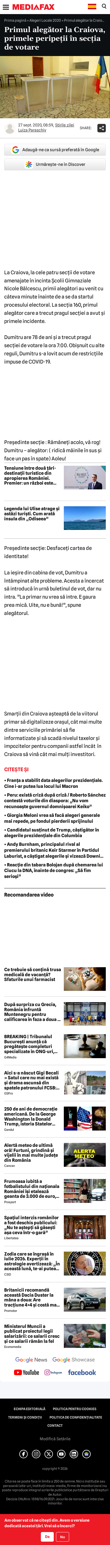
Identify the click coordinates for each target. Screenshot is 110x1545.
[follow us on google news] (31, 1360)
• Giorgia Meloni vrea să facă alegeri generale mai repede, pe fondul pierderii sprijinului (52, 818)
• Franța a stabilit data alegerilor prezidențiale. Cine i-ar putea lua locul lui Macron (53, 783)
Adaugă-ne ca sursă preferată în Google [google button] (55, 150)
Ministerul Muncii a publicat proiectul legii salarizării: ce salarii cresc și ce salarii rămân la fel (32, 1334)
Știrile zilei (64, 125)
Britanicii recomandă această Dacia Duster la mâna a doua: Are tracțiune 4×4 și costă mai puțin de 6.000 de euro (31, 1297)
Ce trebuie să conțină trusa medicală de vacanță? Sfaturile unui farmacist (32, 974)
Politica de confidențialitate (76, 1417)
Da (47, 1536)
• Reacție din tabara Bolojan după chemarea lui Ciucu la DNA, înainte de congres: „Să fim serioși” (53, 870)
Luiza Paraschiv (32, 130)
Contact (55, 1426)
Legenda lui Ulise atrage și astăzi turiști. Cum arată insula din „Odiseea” (32, 513)
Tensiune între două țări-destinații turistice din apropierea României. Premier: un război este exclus (30, 475)
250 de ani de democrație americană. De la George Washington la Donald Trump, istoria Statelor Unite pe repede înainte (30, 1116)
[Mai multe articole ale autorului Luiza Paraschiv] (9, 128)
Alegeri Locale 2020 (45, 20)
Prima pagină (15, 20)
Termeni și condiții (25, 1417)
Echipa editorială (29, 1409)
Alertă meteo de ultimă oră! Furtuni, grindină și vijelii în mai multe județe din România (31, 1153)
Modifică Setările (55, 1439)
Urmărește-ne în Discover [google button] (55, 164)
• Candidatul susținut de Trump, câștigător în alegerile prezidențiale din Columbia (51, 833)
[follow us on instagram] (53, 1373)
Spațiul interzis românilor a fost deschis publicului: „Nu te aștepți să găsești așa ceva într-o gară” (31, 1225)
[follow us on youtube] (26, 1373)
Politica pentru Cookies (74, 1409)
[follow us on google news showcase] (74, 1360)
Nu (62, 1537)
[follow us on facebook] (82, 1373)
